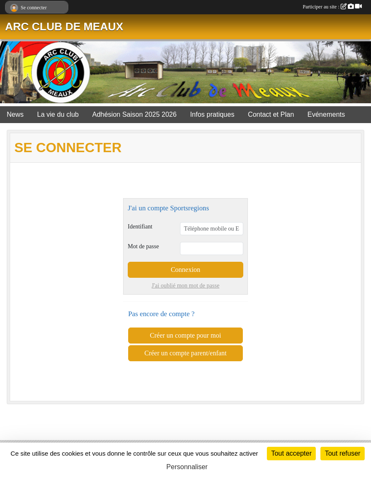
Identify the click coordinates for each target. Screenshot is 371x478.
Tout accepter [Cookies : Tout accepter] (291, 453)
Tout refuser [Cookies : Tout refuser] (342, 453)
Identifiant (140, 226)
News (15, 114)
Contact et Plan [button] (271, 114)
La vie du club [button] (58, 114)
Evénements (326, 114)
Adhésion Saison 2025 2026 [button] (134, 114)
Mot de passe (143, 246)
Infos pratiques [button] (212, 114)
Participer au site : (332, 7)
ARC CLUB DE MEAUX (64, 26)
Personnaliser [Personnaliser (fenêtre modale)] (187, 466)
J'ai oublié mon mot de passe (186, 285)
